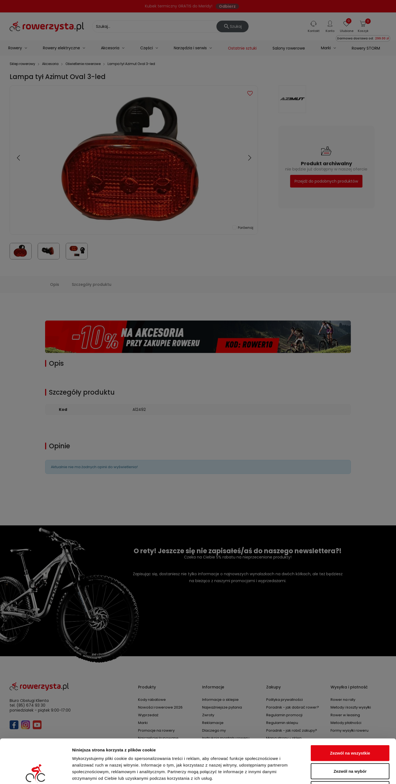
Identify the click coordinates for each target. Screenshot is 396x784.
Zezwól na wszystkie (350, 711)
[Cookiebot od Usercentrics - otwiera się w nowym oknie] (36, 773)
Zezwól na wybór (350, 730)
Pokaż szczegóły (293, 773)
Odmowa (350, 747)
